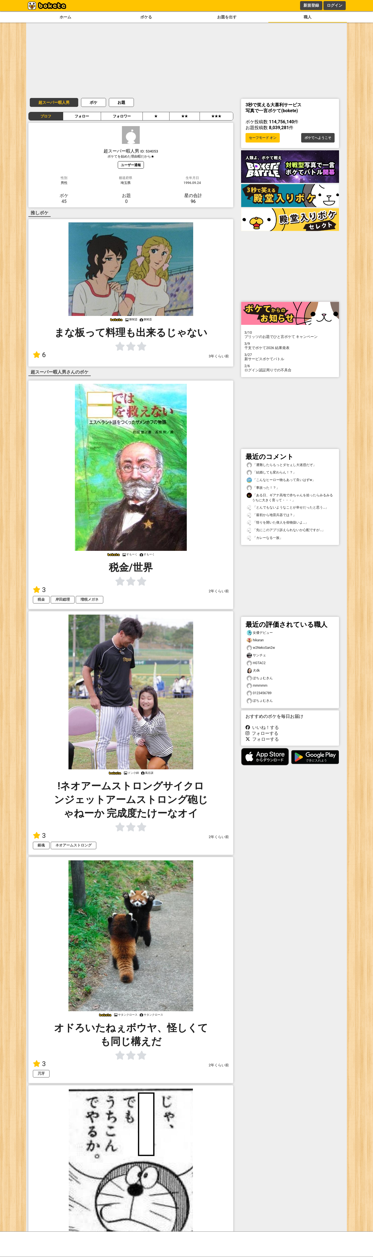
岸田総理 (62, 599)
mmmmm (257, 685)
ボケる (146, 17)
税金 (41, 599)
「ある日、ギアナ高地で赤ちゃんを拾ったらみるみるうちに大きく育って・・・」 (290, 497)
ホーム (65, 17)
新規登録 (311, 5)
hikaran (255, 640)
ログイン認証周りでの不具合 (290, 368)
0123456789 (259, 693)
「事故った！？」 (263, 487)
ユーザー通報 (131, 165)
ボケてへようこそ (318, 138)
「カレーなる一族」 (265, 538)
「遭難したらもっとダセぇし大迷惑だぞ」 (281, 465)
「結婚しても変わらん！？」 (271, 472)
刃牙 (41, 1073)
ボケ (93, 102)
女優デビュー (260, 632)
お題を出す (227, 17)
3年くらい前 (219, 356)
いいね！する (262, 727)
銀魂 (41, 845)
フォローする (262, 733)
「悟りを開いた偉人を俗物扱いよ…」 (277, 522)
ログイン (334, 5)
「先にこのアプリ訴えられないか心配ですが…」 (286, 530)
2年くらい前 (219, 591)
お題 (121, 102)
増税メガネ (89, 599)
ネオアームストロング (73, 845)
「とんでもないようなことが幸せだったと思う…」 (287, 507)
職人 (307, 17)
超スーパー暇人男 (54, 102)
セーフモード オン (262, 138)
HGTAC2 (256, 663)
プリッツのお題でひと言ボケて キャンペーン (290, 334)
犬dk (253, 670)
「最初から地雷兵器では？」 (271, 515)
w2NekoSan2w (261, 647)
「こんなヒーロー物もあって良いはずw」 (281, 480)
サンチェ (256, 655)
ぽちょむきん (260, 678)
